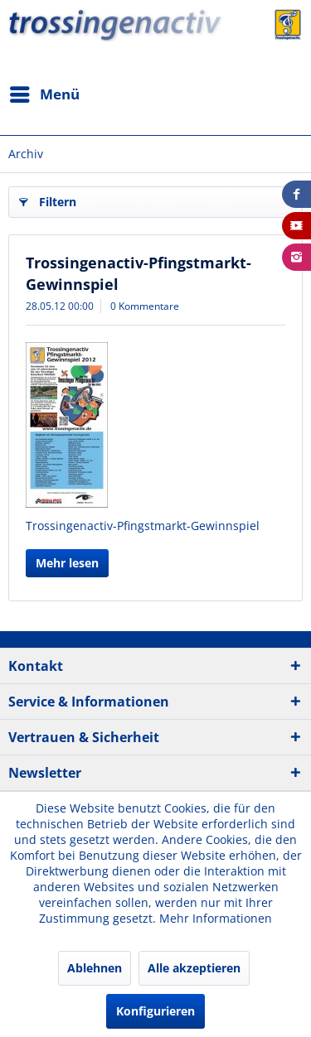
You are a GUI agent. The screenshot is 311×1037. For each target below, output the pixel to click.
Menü (45, 92)
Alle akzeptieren (194, 968)
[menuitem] (44, 94)
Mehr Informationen (215, 918)
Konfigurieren (155, 1011)
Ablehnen (94, 968)
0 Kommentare (144, 306)
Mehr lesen (67, 563)
